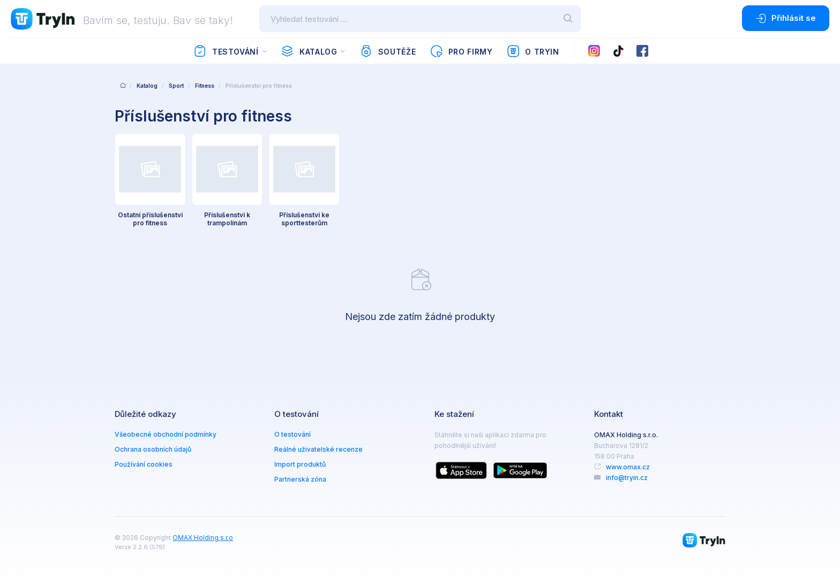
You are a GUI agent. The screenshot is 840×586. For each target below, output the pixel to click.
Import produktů (300, 464)
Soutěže (387, 51)
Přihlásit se (785, 18)
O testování (292, 434)
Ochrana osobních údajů (153, 449)
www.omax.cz (628, 467)
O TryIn (533, 51)
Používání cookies (143, 464)
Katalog (309, 51)
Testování (225, 51)
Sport (176, 85)
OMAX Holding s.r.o (202, 538)
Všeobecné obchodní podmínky (165, 434)
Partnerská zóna (300, 479)
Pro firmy (461, 51)
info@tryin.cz (627, 478)
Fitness (204, 85)
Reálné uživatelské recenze (318, 449)
